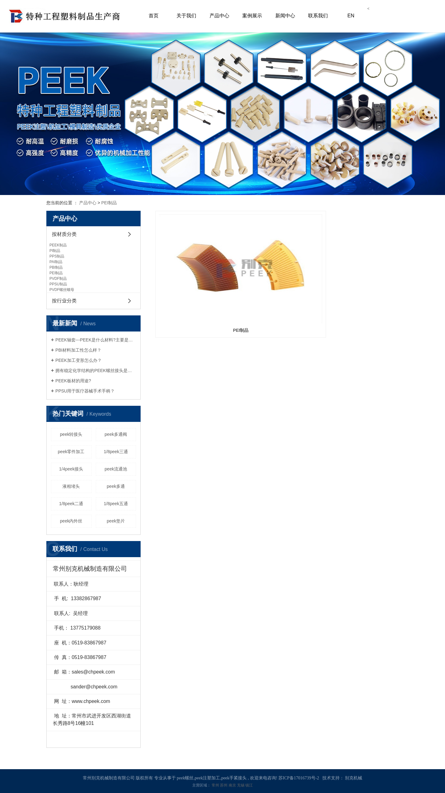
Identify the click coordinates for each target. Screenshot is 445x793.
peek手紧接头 (234, 778)
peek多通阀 (116, 434)
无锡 (241, 785)
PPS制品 (56, 256)
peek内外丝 (71, 520)
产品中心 (219, 15)
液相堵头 (71, 486)
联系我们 (318, 15)
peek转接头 (71, 434)
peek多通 (116, 486)
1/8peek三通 (116, 451)
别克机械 (353, 778)
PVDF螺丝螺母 (61, 290)
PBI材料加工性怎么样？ (78, 350)
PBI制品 (56, 267)
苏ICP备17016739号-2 (298, 778)
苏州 (224, 785)
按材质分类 (64, 234)
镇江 (249, 785)
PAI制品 (55, 262)
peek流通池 (116, 468)
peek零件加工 (71, 451)
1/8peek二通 (71, 503)
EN (350, 15)
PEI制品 (109, 202)
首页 (154, 15)
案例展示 (252, 15)
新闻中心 (285, 15)
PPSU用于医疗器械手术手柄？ (85, 390)
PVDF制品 (58, 278)
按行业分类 (64, 300)
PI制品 (54, 251)
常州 (216, 785)
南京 (233, 785)
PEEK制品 (58, 245)
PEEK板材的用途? (73, 380)
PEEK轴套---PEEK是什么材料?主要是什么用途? (95, 339)
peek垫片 (116, 520)
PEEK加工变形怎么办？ (78, 360)
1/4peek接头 (71, 468)
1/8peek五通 (116, 503)
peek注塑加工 (207, 778)
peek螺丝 (185, 778)
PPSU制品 (58, 284)
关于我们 (186, 15)
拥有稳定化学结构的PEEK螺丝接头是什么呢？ (95, 370)
